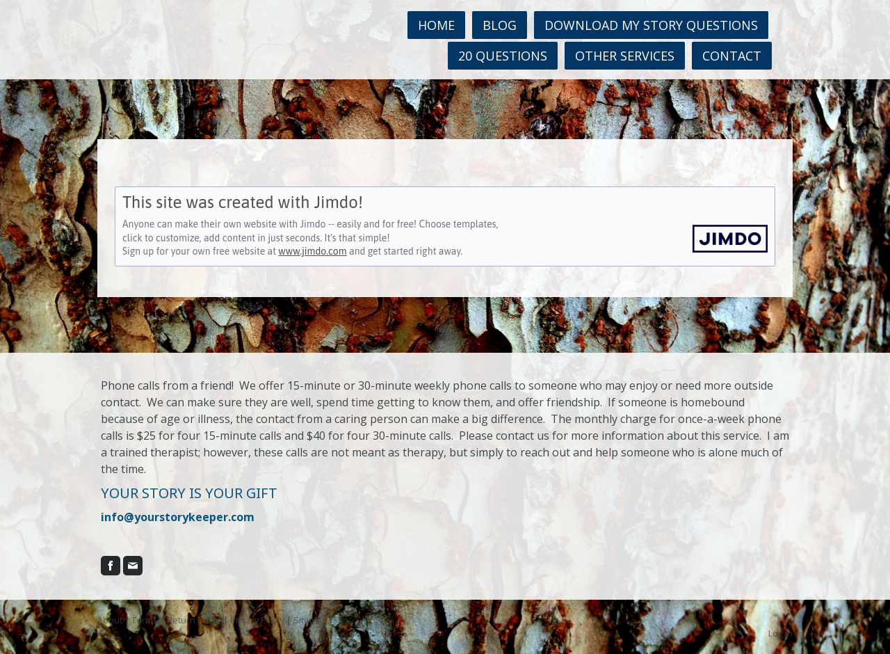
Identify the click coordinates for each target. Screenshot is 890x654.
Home (436, 25)
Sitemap (310, 620)
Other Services (624, 55)
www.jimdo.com (312, 251)
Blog (500, 25)
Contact (731, 55)
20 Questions (502, 55)
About (109, 620)
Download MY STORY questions (651, 25)
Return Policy (194, 620)
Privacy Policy (257, 620)
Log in (780, 633)
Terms (144, 620)
